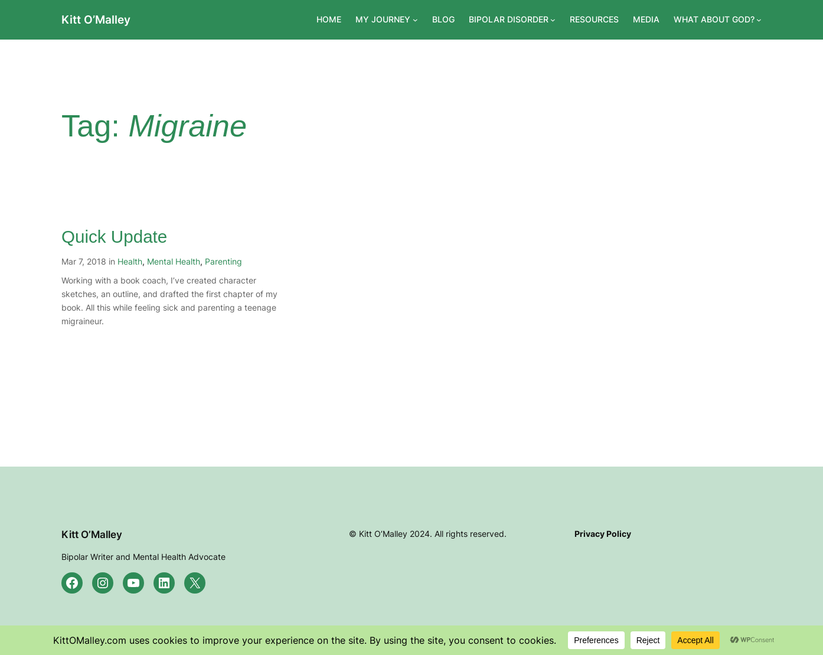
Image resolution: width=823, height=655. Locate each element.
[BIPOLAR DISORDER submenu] (553, 19)
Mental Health (173, 261)
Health (129, 261)
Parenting (223, 261)
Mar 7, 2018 (83, 261)
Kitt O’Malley (95, 19)
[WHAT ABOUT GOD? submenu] (759, 19)
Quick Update (114, 236)
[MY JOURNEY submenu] (415, 19)
